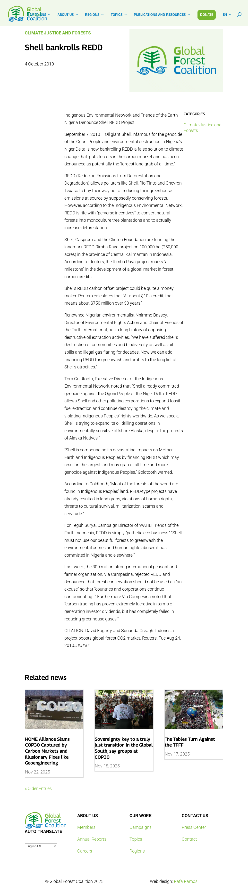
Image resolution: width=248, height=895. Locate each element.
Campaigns (140, 827)
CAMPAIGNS (36, 14)
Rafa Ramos (185, 881)
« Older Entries (38, 788)
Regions (137, 851)
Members (86, 827)
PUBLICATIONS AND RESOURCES (160, 14)
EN (225, 14)
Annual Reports (91, 839)
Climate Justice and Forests (58, 32)
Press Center (194, 827)
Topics (135, 839)
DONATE (206, 14)
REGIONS (92, 14)
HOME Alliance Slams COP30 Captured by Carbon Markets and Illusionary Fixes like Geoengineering (47, 751)
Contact (189, 839)
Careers (84, 851)
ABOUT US (66, 14)
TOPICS (116, 14)
